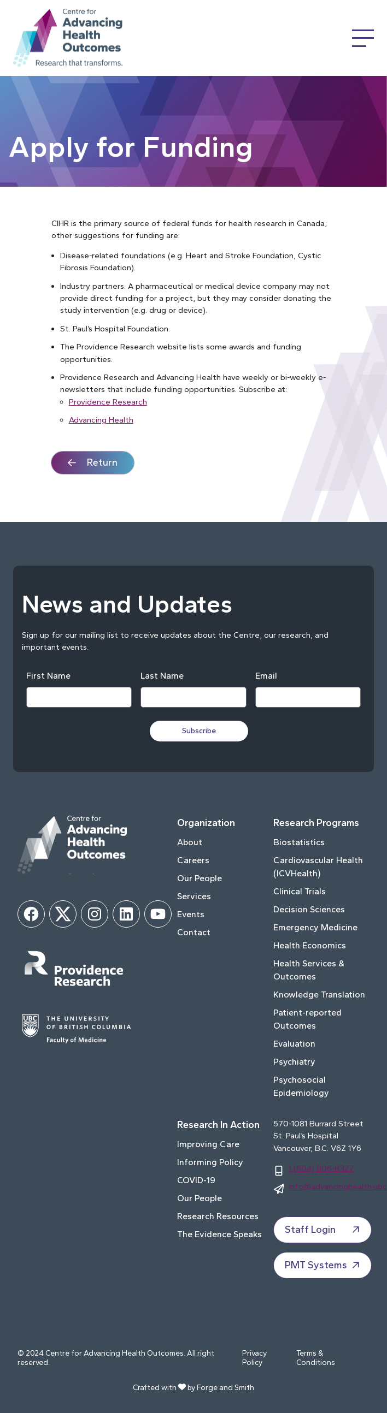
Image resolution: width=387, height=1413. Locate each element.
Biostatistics (299, 842)
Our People (199, 878)
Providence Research (108, 402)
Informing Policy (210, 1162)
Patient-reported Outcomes (307, 1019)
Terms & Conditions (315, 1358)
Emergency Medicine (315, 927)
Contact (193, 932)
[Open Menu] (363, 38)
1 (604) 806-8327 (321, 1168)
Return (102, 462)
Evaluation (294, 1043)
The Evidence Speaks (219, 1234)
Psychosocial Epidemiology (301, 1086)
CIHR (60, 223)
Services (194, 896)
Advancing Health (101, 420)
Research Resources (218, 1216)
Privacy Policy (254, 1358)
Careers (193, 860)
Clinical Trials (299, 891)
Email (266, 675)
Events (190, 914)
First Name (48, 675)
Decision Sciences (309, 909)
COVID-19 (196, 1180)
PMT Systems (323, 1265)
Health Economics (309, 945)
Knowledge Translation (319, 994)
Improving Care (208, 1144)
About (189, 842)
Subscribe (199, 730)
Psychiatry (294, 1061)
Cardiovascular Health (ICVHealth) (318, 866)
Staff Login (323, 1229)
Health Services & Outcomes (308, 970)
